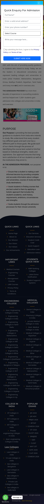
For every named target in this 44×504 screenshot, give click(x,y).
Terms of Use (16, 52)
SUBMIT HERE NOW (22, 58)
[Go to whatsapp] (5, 497)
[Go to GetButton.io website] (5, 501)
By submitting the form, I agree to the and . (21, 50)
